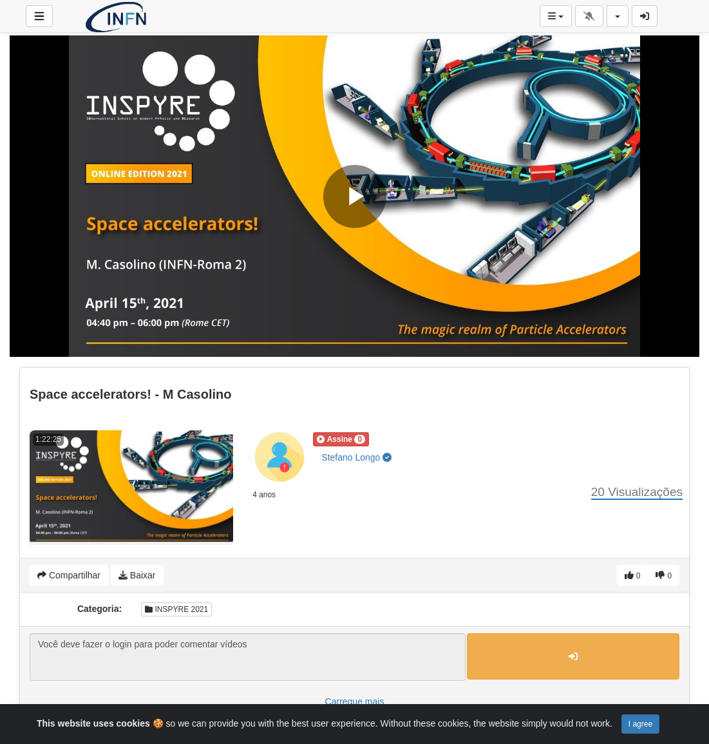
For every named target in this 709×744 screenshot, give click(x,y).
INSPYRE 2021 (176, 609)
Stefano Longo (356, 457)
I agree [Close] (640, 724)
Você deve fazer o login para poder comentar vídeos (248, 657)
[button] (341, 439)
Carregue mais (354, 701)
